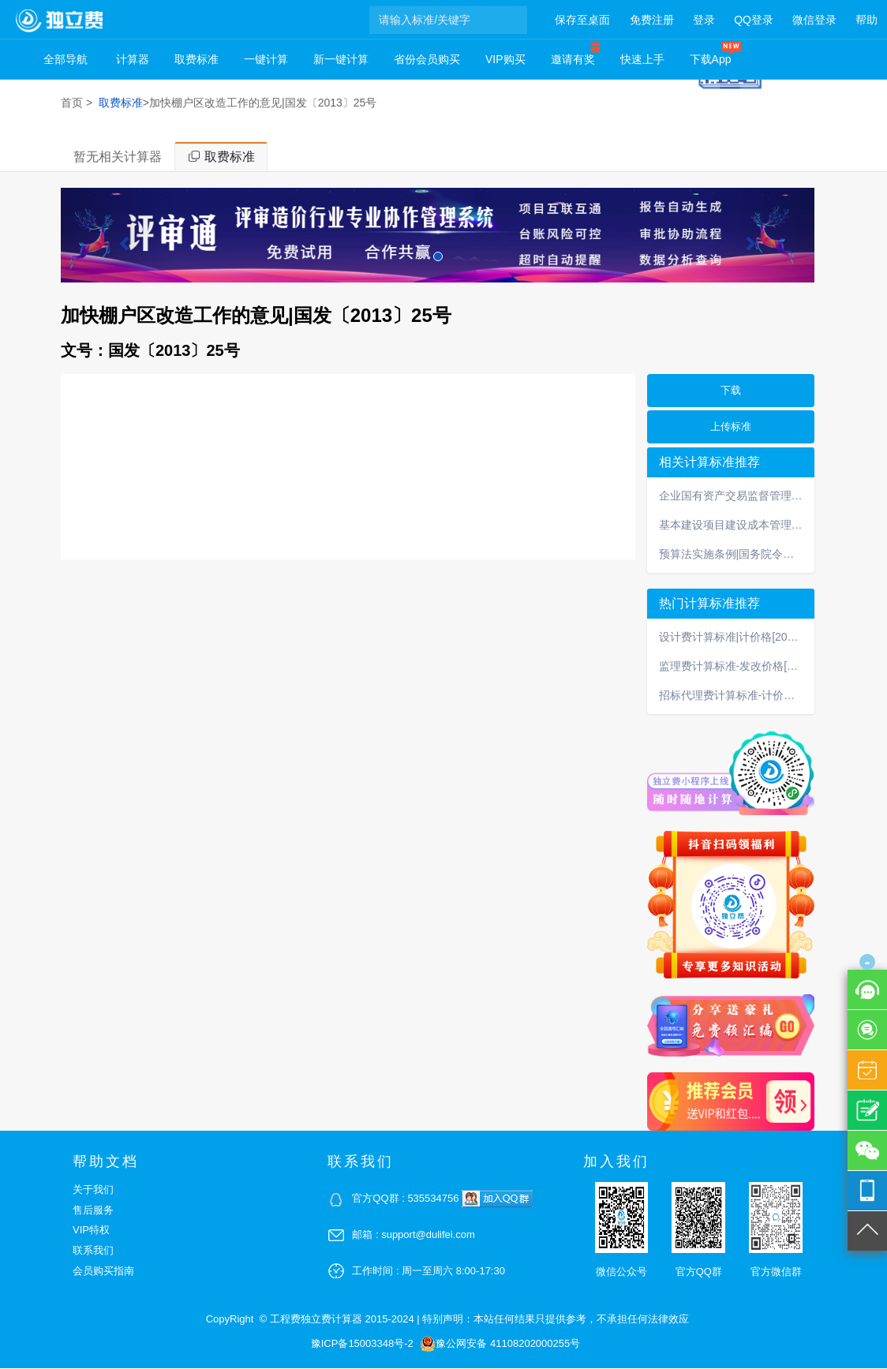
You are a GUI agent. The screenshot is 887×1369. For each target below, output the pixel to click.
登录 (704, 19)
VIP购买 (505, 59)
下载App (711, 59)
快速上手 (642, 59)
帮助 (866, 19)
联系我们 (93, 1251)
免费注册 (652, 19)
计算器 (132, 59)
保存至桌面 (582, 19)
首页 (72, 102)
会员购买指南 (103, 1271)
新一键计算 (341, 59)
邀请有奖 (573, 59)
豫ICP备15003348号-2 (362, 1344)
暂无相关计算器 (117, 157)
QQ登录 (753, 19)
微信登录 (814, 19)
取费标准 (196, 59)
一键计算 (266, 59)
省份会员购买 (427, 59)
